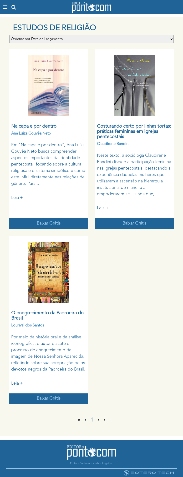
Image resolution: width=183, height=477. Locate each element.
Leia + (17, 198)
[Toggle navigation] (5, 7)
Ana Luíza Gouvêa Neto (31, 134)
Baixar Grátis (49, 223)
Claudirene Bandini (113, 144)
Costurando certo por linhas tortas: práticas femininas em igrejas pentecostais (134, 131)
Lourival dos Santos (27, 325)
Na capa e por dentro (33, 126)
